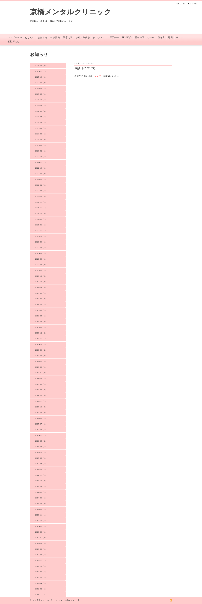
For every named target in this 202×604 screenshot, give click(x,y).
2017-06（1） (41, 430)
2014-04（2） (41, 503)
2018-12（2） (41, 333)
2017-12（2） (41, 401)
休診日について (84, 68)
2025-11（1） (41, 71)
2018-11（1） (41, 339)
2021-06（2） (41, 219)
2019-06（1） (41, 304)
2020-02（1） (41, 270)
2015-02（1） (41, 469)
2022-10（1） (41, 168)
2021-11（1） (41, 208)
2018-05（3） (41, 373)
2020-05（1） (41, 253)
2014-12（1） (41, 475)
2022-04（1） (41, 185)
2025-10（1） (41, 77)
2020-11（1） (41, 230)
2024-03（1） (41, 122)
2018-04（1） (41, 378)
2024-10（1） (41, 100)
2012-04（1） (41, 583)
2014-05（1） (41, 498)
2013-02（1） (41, 555)
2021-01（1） (41, 225)
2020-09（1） (41, 242)
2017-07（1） (41, 424)
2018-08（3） (41, 356)
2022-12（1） (41, 157)
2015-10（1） (41, 452)
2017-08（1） (41, 418)
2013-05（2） (41, 538)
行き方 (161, 37)
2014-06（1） (41, 492)
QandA (151, 37)
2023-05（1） (41, 145)
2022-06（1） (41, 179)
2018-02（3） (41, 390)
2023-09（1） (41, 128)
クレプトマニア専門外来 (106, 37)
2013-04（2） (41, 543)
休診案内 (55, 37)
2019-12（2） (41, 276)
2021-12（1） (41, 202)
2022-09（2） (41, 174)
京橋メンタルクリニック (70, 12)
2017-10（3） (41, 407)
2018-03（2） (41, 384)
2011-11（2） (41, 594)
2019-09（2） (41, 287)
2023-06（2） (41, 139)
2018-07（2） (41, 361)
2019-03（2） (41, 321)
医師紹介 (127, 37)
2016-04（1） (41, 447)
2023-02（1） (41, 151)
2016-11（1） (41, 435)
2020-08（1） (41, 248)
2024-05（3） (41, 111)
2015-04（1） (41, 464)
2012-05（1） (41, 577)
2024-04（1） (41, 117)
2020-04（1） (41, 259)
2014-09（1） (41, 486)
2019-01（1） (41, 327)
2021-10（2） (41, 213)
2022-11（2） (41, 162)
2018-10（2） (41, 344)
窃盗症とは (14, 41)
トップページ (15, 37)
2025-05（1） (41, 94)
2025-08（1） (41, 88)
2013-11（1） (41, 515)
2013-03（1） (41, 549)
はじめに (30, 37)
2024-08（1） (41, 105)
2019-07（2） (41, 299)
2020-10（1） (41, 236)
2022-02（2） (41, 196)
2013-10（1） (41, 521)
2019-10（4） (41, 282)
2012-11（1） (41, 560)
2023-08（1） (41, 134)
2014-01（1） (41, 509)
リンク (179, 37)
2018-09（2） (41, 350)
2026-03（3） (41, 66)
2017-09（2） (41, 412)
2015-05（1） (41, 458)
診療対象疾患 (83, 37)
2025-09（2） (41, 83)
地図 (170, 37)
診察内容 (68, 37)
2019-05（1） (41, 310)
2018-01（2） (41, 395)
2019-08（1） (41, 293)
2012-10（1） (41, 566)
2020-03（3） (41, 265)
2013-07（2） (41, 526)
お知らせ (42, 37)
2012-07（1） (41, 572)
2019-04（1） (41, 316)
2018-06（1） (41, 367)
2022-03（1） (41, 191)
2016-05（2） (41, 441)
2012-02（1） (41, 589)
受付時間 (139, 37)
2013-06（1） (41, 532)
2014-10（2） (41, 481)
